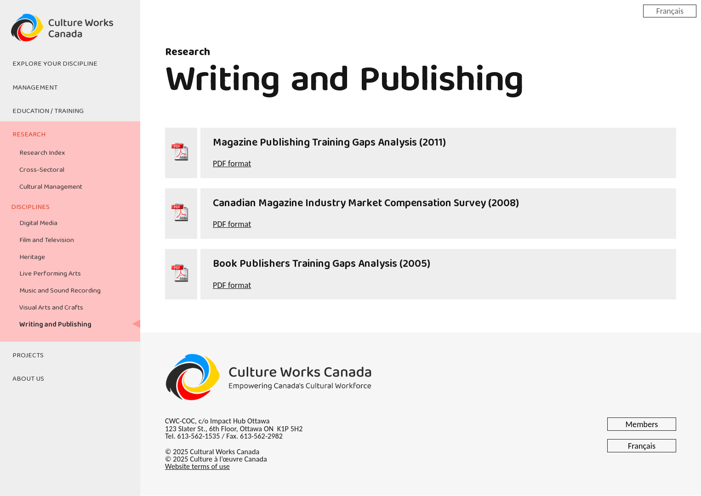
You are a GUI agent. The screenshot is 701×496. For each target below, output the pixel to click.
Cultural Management (50, 186)
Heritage (32, 257)
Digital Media (38, 223)
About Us (28, 378)
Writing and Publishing (55, 324)
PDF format (232, 163)
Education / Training (48, 111)
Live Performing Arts (50, 273)
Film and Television (46, 240)
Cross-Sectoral (41, 169)
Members (642, 424)
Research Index (42, 152)
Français (670, 11)
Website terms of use (197, 466)
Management (34, 87)
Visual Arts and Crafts (51, 307)
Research (29, 134)
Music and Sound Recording (60, 290)
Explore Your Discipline (54, 63)
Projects (28, 355)
